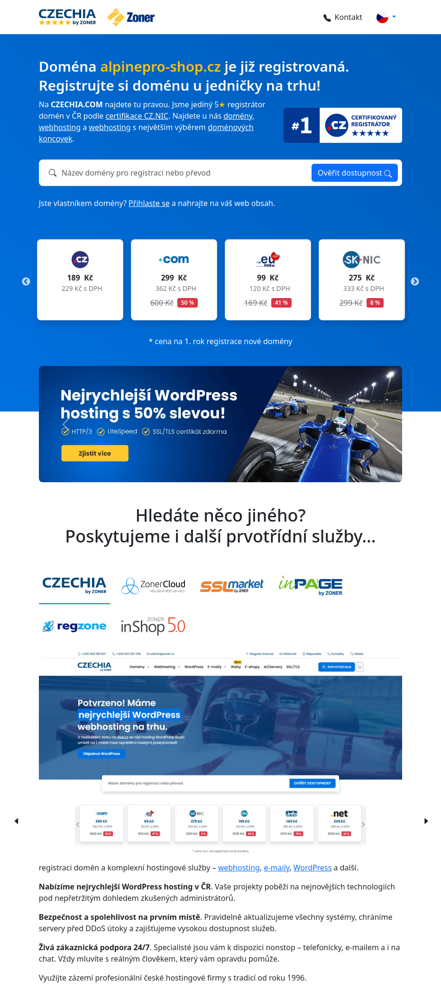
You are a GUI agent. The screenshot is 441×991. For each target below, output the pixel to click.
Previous (26, 282)
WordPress (313, 867)
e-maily (276, 867)
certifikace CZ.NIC (137, 116)
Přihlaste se (149, 203)
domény (237, 116)
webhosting (60, 127)
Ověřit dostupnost (355, 173)
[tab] (74, 586)
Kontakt (341, 17)
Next (415, 282)
